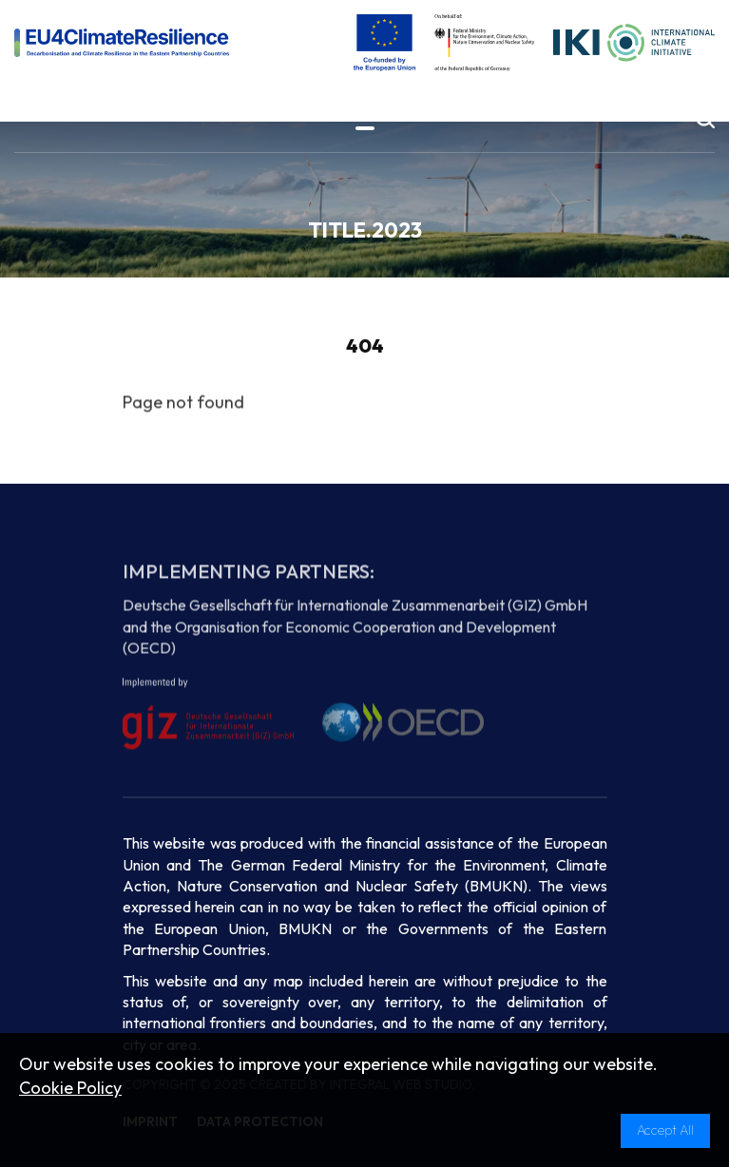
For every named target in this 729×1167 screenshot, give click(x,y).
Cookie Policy (70, 1088)
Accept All (665, 1129)
